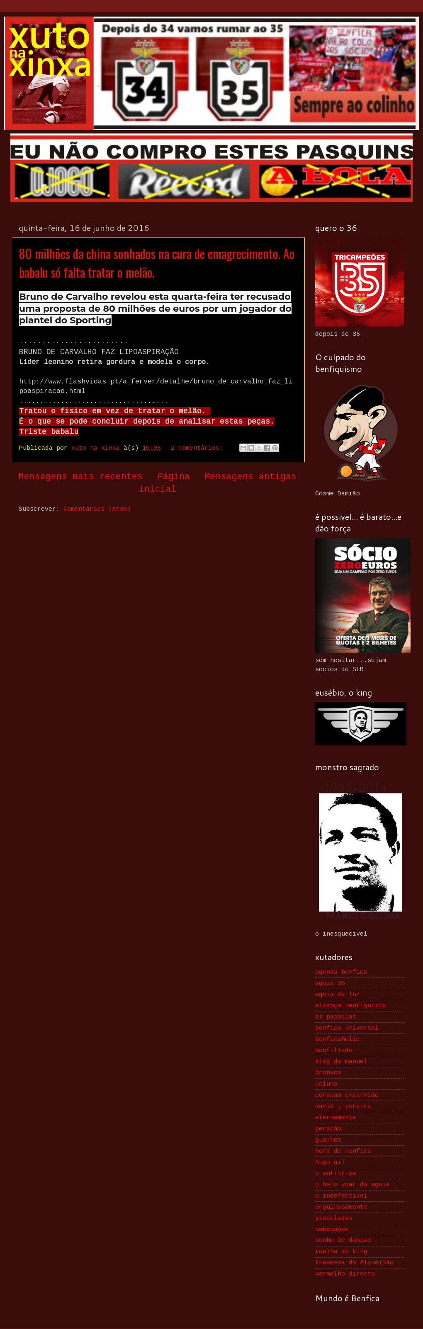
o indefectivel (341, 1196)
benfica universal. (348, 1028)
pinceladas (333, 1218)
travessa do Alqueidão (354, 1262)
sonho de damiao (343, 1240)
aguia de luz (337, 994)
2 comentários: (199, 448)
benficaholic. (339, 1039)
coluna (326, 1084)
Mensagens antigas (251, 477)
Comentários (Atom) (97, 509)
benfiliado (333, 1050)
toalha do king (341, 1251)
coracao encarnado (347, 1095)
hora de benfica (343, 1151)
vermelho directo (345, 1274)
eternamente (335, 1117)
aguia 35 (330, 983)
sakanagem (332, 1229)
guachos (328, 1140)
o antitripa (335, 1173)
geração (328, 1129)
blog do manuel (341, 1061)
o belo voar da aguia (352, 1184)
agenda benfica (341, 972)
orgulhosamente (341, 1207)
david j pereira (343, 1106)
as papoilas (335, 1017)
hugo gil (330, 1162)
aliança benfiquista (350, 1005)
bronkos (328, 1073)
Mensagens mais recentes (81, 477)
